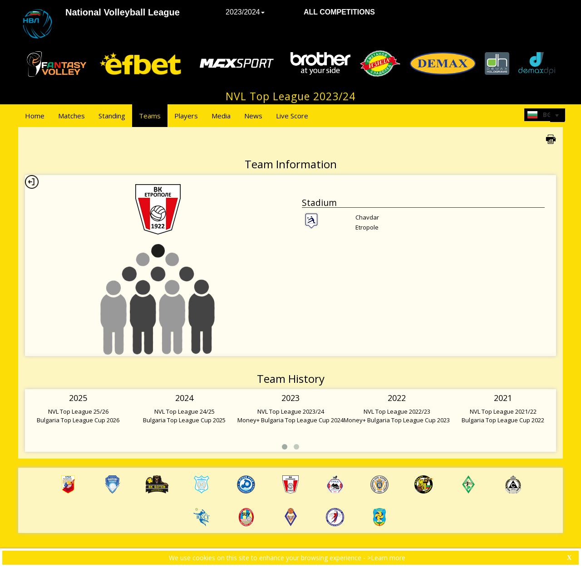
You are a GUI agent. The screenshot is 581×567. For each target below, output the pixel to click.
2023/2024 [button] (245, 12)
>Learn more (386, 557)
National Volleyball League (122, 12)
